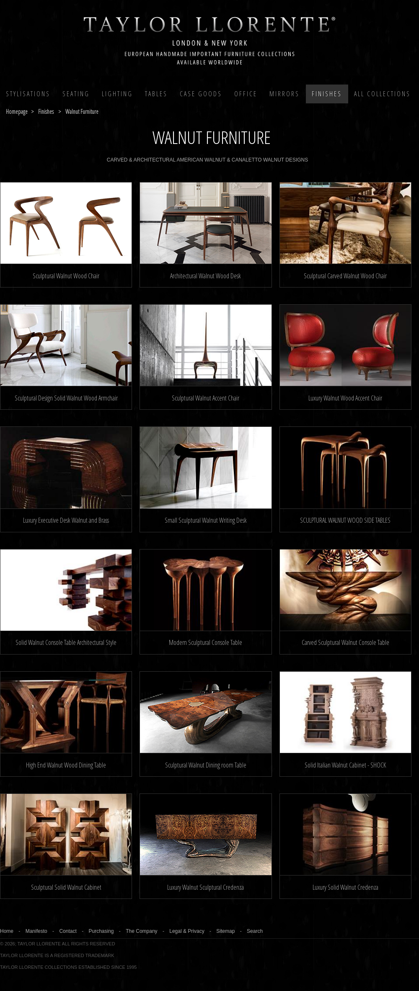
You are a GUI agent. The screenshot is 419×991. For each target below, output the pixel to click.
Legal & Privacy (186, 931)
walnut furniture (81, 112)
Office (245, 93)
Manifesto (36, 931)
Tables (156, 93)
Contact (67, 931)
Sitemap (225, 931)
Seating (76, 93)
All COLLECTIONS (382, 93)
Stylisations (28, 93)
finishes (46, 112)
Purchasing (101, 931)
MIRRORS (284, 93)
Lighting (117, 93)
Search (255, 931)
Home (6, 931)
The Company (141, 931)
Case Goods (201, 93)
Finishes (327, 93)
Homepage (17, 112)
